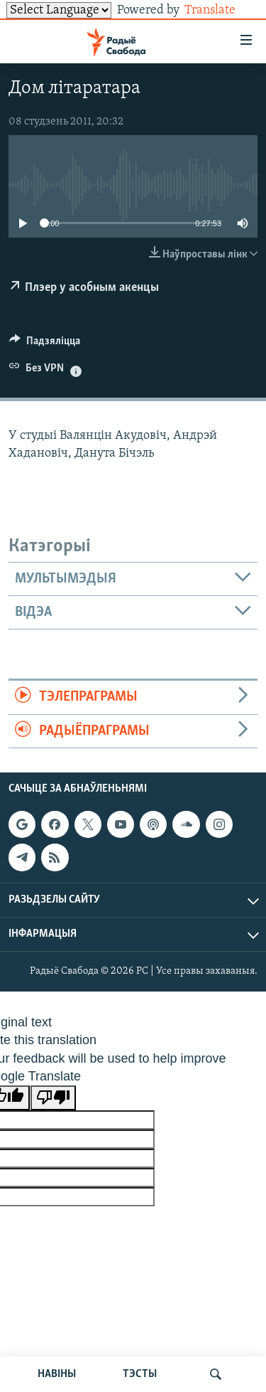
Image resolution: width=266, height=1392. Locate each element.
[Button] (44, 344)
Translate (221, 10)
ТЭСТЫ (140, 1374)
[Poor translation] (53, 1097)
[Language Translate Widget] (58, 10)
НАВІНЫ (57, 1374)
